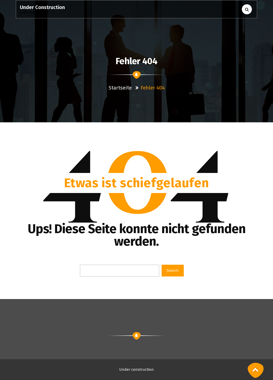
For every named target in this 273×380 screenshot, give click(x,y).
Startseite (121, 88)
